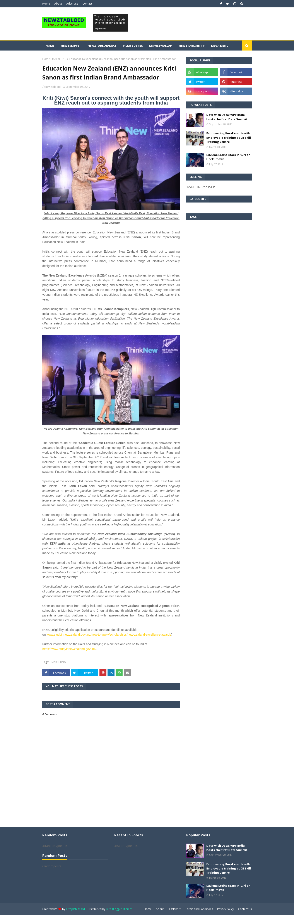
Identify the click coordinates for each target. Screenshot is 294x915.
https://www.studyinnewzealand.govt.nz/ (69, 649)
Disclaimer (174, 909)
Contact (87, 3)
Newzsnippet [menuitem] (71, 45)
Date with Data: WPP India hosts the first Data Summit (227, 117)
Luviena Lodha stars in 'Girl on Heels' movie (228, 157)
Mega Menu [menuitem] (220, 45)
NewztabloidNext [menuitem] (102, 45)
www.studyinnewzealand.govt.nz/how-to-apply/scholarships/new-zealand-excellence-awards (108, 634)
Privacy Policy (225, 909)
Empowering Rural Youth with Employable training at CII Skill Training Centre (228, 137)
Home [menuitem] (50, 45)
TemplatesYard (75, 909)
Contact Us (245, 909)
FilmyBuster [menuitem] (133, 45)
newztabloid (53, 87)
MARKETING (59, 59)
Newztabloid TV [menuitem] (192, 45)
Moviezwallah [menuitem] (160, 45)
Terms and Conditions (199, 909)
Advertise (72, 3)
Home (46, 3)
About (58, 3)
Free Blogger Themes (119, 909)
